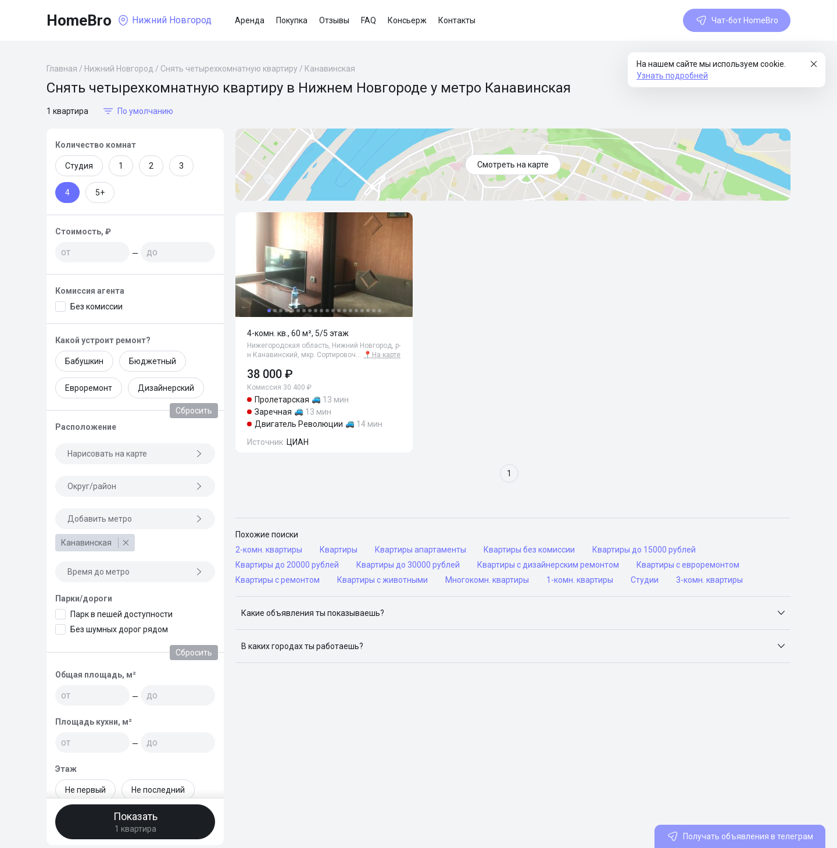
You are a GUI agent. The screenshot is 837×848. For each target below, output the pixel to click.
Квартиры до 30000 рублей (408, 564)
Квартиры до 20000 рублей (287, 564)
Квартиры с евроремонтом (687, 564)
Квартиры (338, 549)
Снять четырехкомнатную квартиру (229, 68)
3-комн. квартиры (709, 580)
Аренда (249, 20)
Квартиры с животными (382, 580)
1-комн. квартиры (579, 580)
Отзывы (334, 20)
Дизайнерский (166, 388)
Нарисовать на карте (135, 453)
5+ (100, 192)
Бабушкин (84, 361)
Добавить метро (135, 518)
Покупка (291, 20)
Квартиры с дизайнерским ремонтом (548, 564)
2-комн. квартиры (268, 549)
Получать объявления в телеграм (740, 836)
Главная (61, 68)
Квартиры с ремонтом (277, 580)
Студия (79, 165)
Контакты (456, 20)
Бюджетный (152, 361)
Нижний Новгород (118, 68)
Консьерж (407, 20)
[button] (513, 613)
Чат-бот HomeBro (736, 20)
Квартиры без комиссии (529, 549)
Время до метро (135, 571)
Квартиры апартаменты (420, 549)
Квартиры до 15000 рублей (644, 549)
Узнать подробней (672, 75)
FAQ (368, 20)
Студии (645, 580)
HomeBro (79, 20)
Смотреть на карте (513, 164)
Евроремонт (88, 388)
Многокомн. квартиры (487, 580)
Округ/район (135, 486)
